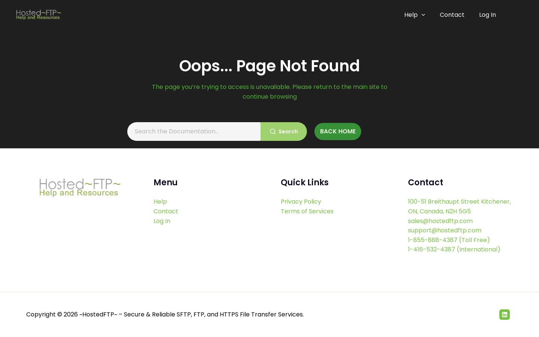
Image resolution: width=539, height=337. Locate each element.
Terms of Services (307, 211)
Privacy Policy (301, 201)
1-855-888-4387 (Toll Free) (449, 240)
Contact (453, 14)
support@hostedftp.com (445, 230)
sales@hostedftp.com (440, 221)
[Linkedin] (504, 314)
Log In (487, 14)
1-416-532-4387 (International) (454, 249)
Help (416, 15)
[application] (423, 15)
